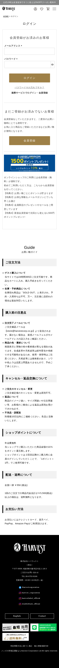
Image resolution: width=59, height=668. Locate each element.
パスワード (11, 59)
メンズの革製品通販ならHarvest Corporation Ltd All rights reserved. (29, 651)
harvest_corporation (31, 593)
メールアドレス (13, 46)
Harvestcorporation (30, 587)
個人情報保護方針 (41, 646)
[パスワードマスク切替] (53, 64)
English (17, 616)
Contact (42, 616)
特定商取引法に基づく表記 (21, 646)
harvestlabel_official (31, 598)
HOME (6, 16)
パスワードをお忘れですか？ (29, 87)
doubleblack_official (31, 604)
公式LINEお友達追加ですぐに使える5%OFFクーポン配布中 (29, 2)
